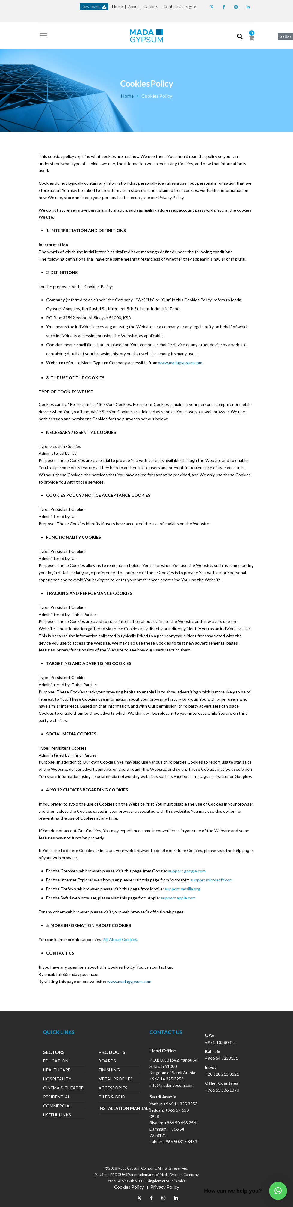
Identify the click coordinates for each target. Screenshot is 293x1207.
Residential (56, 1097)
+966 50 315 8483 (180, 1141)
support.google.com (187, 870)
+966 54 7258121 (221, 1058)
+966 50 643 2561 (181, 1122)
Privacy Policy (164, 1187)
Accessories (113, 1088)
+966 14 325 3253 (166, 1078)
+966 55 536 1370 (222, 1089)
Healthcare (56, 1070)
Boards (107, 1061)
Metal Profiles (116, 1079)
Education (55, 1061)
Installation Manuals (119, 1108)
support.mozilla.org (182, 888)
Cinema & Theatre (63, 1088)
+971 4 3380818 (220, 1042)
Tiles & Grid (112, 1097)
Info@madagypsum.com (78, 974)
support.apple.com (178, 897)
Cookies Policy (129, 1187)
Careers (150, 6)
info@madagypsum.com (171, 1085)
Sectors (54, 1053)
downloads (93, 6)
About (133, 6)
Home (117, 6)
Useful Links (57, 1115)
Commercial (57, 1106)
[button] (191, 6)
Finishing (109, 1070)
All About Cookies (120, 939)
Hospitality (57, 1079)
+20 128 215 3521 (222, 1074)
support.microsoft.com (211, 879)
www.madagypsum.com (180, 362)
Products (112, 1053)
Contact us (173, 6)
